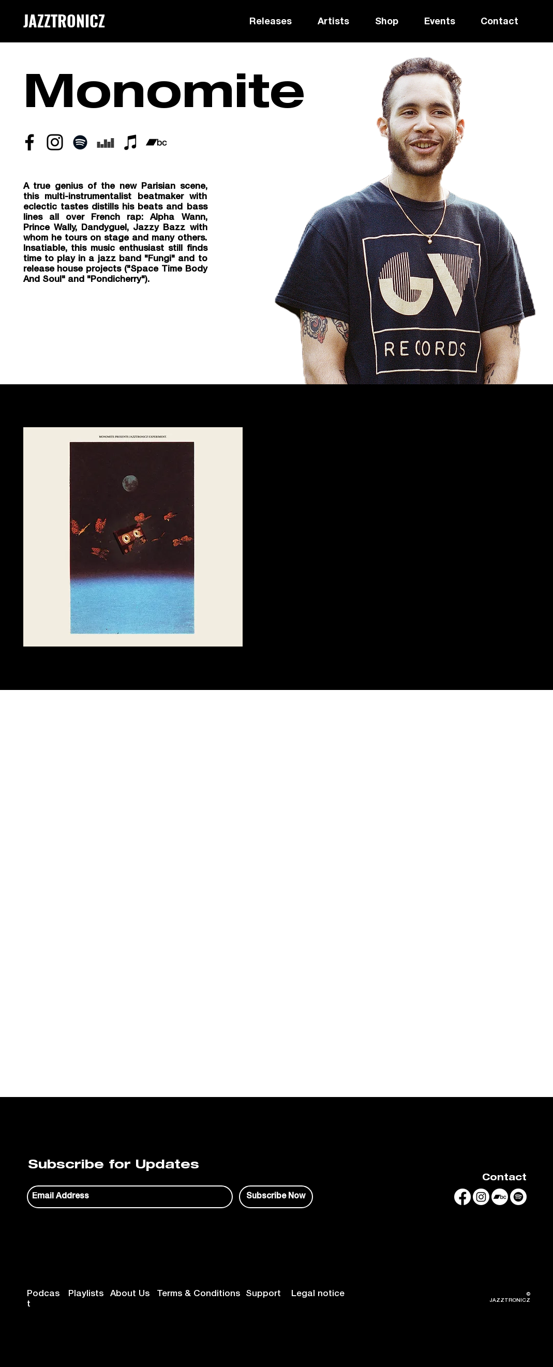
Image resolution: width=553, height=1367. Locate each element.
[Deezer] (105, 142)
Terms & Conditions (198, 1294)
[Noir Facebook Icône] (29, 142)
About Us (130, 1294)
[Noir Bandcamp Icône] (156, 142)
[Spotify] (518, 1197)
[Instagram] (481, 1197)
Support (263, 1294)
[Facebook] (462, 1197)
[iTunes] (131, 142)
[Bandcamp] (499, 1197)
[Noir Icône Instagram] (55, 142)
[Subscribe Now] (276, 1196)
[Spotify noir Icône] (80, 142)
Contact (504, 1178)
